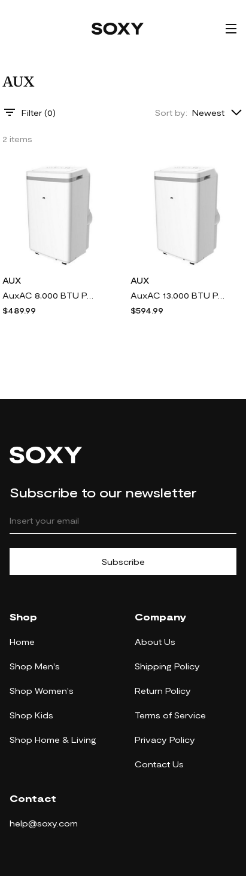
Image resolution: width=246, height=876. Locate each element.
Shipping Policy (167, 666)
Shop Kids (31, 715)
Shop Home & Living (53, 739)
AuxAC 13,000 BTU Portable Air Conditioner (178, 295)
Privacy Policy (165, 739)
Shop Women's (42, 691)
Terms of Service (170, 715)
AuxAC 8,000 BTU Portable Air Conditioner (50, 295)
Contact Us (159, 764)
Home (22, 642)
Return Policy (163, 691)
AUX (11, 280)
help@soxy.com (44, 823)
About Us (155, 642)
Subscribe (123, 562)
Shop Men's (35, 666)
